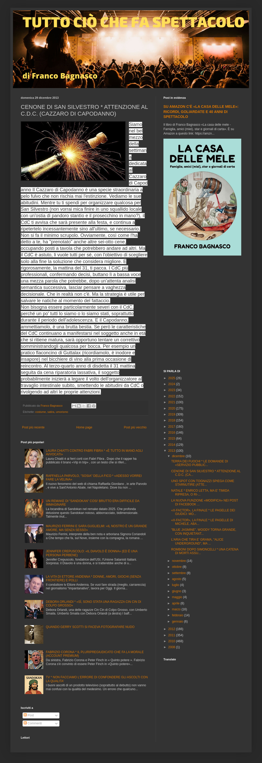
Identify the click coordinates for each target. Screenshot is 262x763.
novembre (179, 561)
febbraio (178, 615)
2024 (172, 384)
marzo (177, 609)
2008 (172, 647)
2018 (172, 420)
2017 (172, 426)
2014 (172, 445)
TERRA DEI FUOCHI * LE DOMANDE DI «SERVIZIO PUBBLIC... (199, 463)
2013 (172, 451)
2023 (172, 390)
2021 (172, 402)
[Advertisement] (48, 313)
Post (29, 715)
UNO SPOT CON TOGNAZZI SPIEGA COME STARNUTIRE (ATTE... (202, 482)
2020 (172, 408)
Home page (84, 427)
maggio (177, 597)
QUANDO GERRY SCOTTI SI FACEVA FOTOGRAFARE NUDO (90, 627)
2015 (172, 438)
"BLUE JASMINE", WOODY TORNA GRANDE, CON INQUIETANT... (203, 531)
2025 (172, 378)
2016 (172, 432)
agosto (177, 579)
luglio (176, 585)
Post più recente (33, 427)
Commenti (33, 723)
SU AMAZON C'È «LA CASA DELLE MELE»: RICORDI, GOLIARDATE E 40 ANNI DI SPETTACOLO (200, 111)
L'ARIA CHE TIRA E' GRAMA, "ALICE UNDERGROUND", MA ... (197, 541)
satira (50, 411)
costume (40, 411)
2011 (172, 635)
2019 (172, 414)
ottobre (177, 567)
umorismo (62, 411)
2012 (172, 629)
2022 (172, 396)
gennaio (178, 621)
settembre (179, 573)
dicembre (179, 456)
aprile (176, 603)
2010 (172, 641)
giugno (177, 591)
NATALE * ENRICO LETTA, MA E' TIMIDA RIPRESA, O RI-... (200, 492)
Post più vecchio (135, 427)
